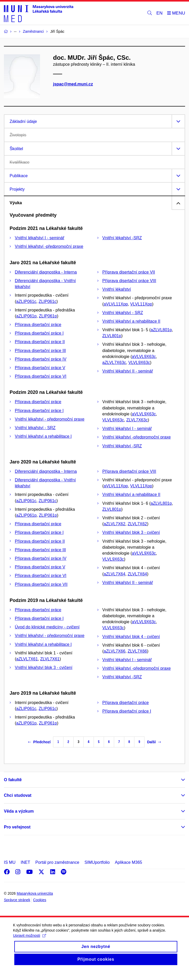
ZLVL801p (111, 336)
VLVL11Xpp (141, 304)
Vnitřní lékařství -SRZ (122, 238)
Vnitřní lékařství (116, 289)
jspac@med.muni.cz (73, 84)
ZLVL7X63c (137, 420)
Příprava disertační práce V (40, 368)
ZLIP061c (47, 301)
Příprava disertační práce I (39, 333)
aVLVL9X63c (144, 356)
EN (160, 13)
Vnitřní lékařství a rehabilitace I (43, 436)
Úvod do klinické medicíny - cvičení (47, 627)
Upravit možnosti (29, 941)
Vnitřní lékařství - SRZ (122, 312)
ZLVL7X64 (137, 574)
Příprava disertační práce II (40, 342)
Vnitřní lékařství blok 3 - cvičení (131, 532)
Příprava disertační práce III (40, 350)
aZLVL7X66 (114, 651)
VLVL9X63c (139, 362)
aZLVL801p (161, 330)
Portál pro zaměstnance (57, 862)
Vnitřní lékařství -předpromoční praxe (49, 246)
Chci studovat (17, 795)
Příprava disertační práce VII (128, 272)
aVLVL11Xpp (116, 304)
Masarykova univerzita (35, 893)
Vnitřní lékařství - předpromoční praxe (49, 419)
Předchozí (39, 742)
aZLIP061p (26, 316)
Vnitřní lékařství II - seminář (127, 371)
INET (25, 862)
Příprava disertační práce (38, 324)
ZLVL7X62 (137, 524)
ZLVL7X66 (137, 651)
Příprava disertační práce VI (40, 376)
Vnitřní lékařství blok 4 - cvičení (131, 636)
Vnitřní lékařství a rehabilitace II (131, 321)
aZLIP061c (26, 301)
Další (154, 742)
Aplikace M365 (128, 862)
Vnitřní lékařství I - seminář (39, 238)
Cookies (39, 900)
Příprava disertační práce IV (40, 359)
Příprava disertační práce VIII (129, 280)
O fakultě (13, 780)
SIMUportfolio (97, 862)
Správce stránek (17, 900)
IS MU (9, 862)
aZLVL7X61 (27, 659)
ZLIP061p (48, 316)
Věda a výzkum (19, 811)
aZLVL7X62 (114, 524)
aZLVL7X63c (114, 362)
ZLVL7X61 (50, 659)
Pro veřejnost (17, 827)
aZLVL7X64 (114, 574)
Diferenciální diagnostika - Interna (46, 272)
